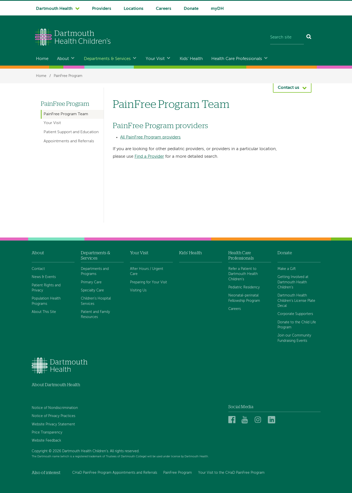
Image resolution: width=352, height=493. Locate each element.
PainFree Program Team (66, 114)
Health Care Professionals (236, 59)
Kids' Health (191, 59)
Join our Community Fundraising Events (294, 338)
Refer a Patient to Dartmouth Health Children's (243, 274)
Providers (101, 9)
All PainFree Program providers (150, 137)
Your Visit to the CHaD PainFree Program (231, 473)
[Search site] (287, 37)
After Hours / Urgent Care (146, 271)
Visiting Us (138, 290)
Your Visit (155, 59)
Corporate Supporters (295, 314)
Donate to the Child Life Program (296, 325)
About (63, 59)
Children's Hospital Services (96, 301)
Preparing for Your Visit (148, 282)
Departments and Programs (95, 271)
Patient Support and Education (71, 132)
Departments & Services (107, 59)
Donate (191, 9)
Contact (38, 269)
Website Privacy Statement (53, 424)
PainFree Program (68, 76)
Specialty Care (92, 290)
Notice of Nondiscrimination (55, 408)
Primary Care (91, 282)
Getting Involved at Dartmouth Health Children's (292, 282)
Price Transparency (47, 432)
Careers (163, 9)
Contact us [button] (288, 88)
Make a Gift (286, 269)
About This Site (44, 312)
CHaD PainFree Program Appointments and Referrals (114, 473)
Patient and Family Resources (95, 314)
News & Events (44, 277)
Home (42, 59)
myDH (217, 9)
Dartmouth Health (54, 9)
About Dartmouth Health (56, 385)
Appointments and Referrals (69, 141)
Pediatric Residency (244, 287)
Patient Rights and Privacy (46, 288)
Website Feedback (46, 440)
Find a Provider (149, 156)
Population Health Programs (46, 301)
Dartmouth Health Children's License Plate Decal (296, 301)
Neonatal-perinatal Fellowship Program (244, 298)
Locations (133, 9)
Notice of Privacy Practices (53, 416)
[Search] (309, 37)
